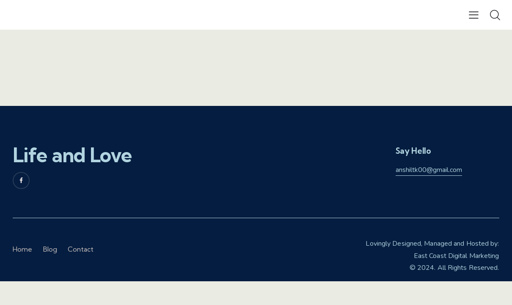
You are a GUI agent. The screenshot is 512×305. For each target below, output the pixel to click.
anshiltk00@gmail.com (429, 170)
